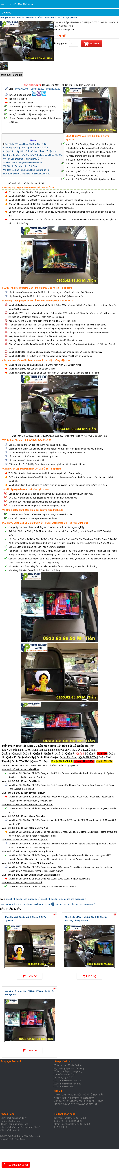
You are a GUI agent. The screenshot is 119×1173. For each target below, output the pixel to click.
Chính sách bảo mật (10, 1130)
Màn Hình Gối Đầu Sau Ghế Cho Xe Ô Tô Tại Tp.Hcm (52, 17)
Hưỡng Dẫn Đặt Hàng (11, 1121)
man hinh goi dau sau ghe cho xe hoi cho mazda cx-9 (26, 904)
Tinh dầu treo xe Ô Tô (64, 1074)
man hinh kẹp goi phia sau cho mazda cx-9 (74, 904)
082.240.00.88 (53, 89)
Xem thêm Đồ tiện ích (64, 1086)
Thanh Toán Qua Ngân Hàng (14, 1124)
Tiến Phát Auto (17, 1139)
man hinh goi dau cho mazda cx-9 (22, 899)
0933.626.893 (37, 89)
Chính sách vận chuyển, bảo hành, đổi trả (20, 1127)
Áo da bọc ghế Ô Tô (63, 1077)
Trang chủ (5, 17)
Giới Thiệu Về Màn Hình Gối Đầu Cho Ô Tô (25, 144)
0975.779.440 (22, 89)
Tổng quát (6, 74)
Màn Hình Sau (18, 17)
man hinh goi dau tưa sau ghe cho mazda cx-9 (63, 899)
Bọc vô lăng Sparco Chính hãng (69, 1068)
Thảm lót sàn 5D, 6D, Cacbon (68, 1065)
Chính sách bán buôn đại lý (13, 1118)
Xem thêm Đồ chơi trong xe (67, 1080)
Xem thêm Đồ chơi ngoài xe (67, 1083)
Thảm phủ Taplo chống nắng (68, 1071)
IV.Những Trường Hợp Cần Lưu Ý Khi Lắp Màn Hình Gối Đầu (32, 155)
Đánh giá (17, 75)
